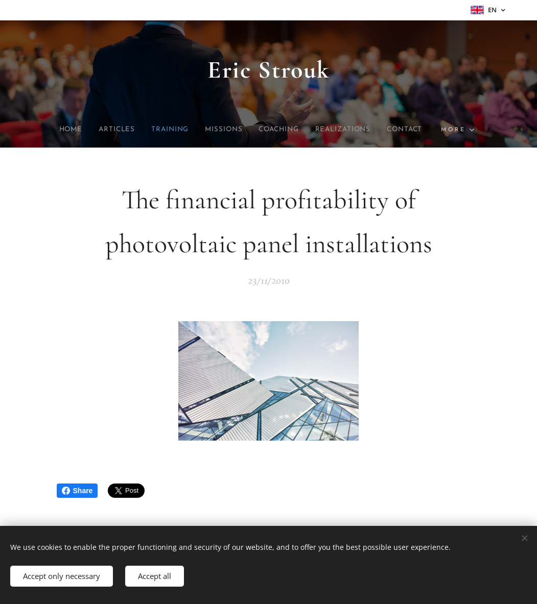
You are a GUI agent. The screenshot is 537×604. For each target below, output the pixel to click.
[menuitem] (54, 129)
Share (77, 491)
